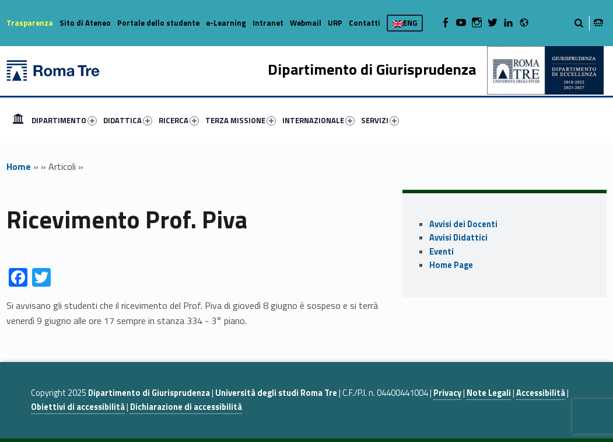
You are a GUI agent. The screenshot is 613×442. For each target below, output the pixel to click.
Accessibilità (540, 393)
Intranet (268, 23)
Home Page (451, 265)
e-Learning (226, 23)
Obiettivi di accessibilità (78, 407)
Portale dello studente (158, 23)
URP (335, 23)
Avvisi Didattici (458, 237)
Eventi (441, 251)
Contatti (364, 23)
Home (18, 120)
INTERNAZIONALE (318, 120)
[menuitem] (18, 120)
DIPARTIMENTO (64, 120)
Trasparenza (29, 23)
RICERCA (179, 120)
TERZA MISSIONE (240, 120)
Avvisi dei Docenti (463, 224)
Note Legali (489, 393)
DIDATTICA (127, 120)
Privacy (447, 393)
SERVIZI (380, 120)
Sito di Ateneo (85, 23)
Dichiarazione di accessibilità (186, 407)
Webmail (305, 23)
